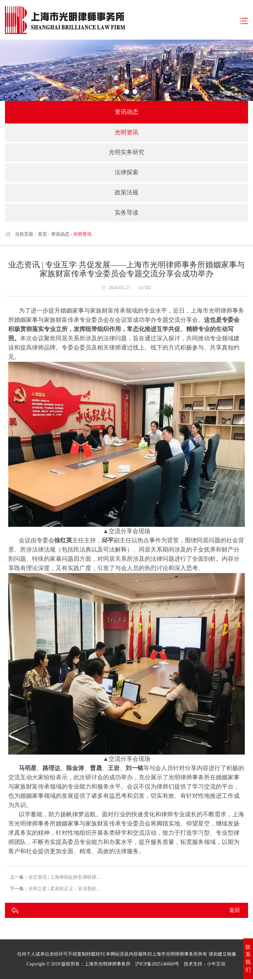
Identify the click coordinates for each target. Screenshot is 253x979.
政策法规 (126, 192)
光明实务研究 (126, 152)
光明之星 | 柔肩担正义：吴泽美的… (64, 888)
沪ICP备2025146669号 (157, 964)
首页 (42, 234)
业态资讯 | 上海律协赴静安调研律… (64, 877)
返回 (234, 910)
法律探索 (126, 172)
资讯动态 (60, 234)
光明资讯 (126, 132)
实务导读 (126, 212)
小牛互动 (216, 964)
